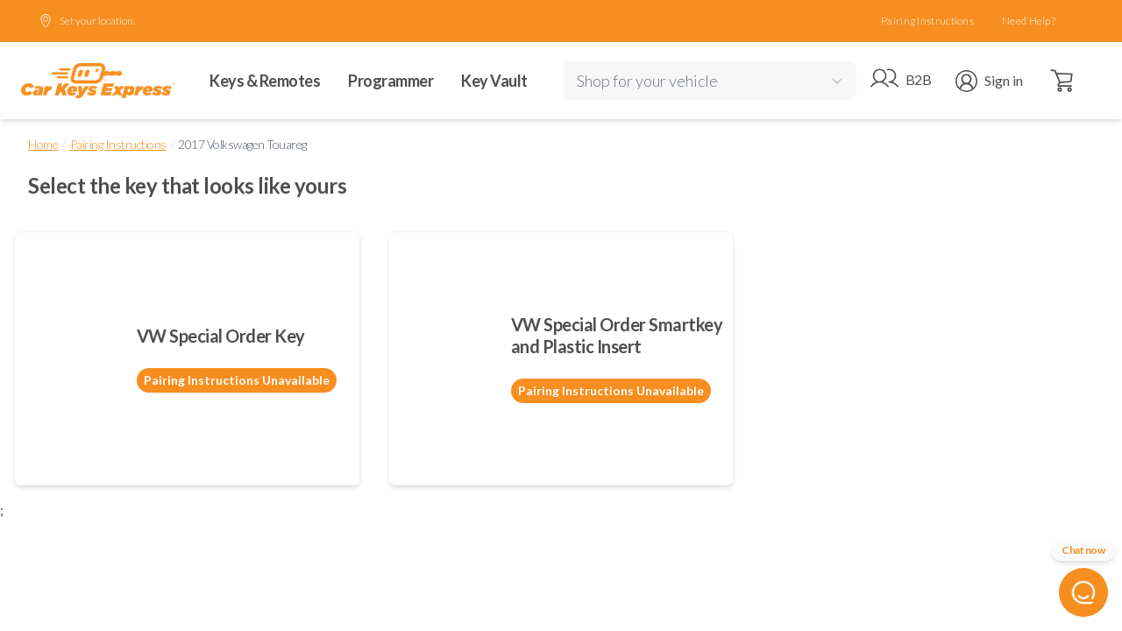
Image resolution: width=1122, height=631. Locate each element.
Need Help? (1028, 20)
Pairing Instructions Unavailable (237, 379)
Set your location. (87, 21)
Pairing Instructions (927, 20)
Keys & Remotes (264, 80)
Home (43, 144)
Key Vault (494, 80)
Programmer (390, 80)
